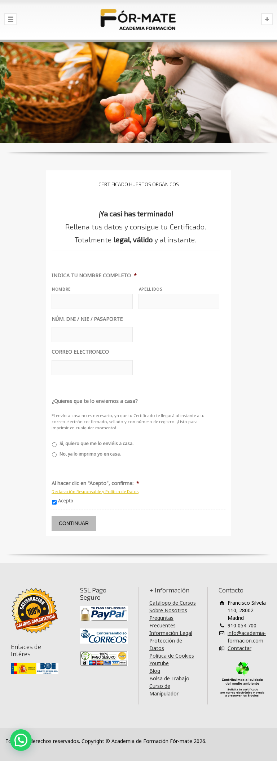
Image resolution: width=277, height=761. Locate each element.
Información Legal (170, 633)
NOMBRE (61, 289)
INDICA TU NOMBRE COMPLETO (94, 275)
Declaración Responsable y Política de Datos (95, 491)
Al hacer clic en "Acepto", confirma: (95, 483)
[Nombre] (92, 301)
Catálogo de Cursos (172, 602)
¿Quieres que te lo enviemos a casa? (95, 401)
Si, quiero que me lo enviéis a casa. (96, 443)
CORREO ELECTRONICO (80, 352)
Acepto (65, 501)
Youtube (159, 663)
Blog (154, 670)
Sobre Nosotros (168, 610)
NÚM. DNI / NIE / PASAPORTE (87, 319)
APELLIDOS (150, 289)
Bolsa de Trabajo (169, 678)
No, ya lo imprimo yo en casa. (90, 454)
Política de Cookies (171, 655)
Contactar (239, 648)
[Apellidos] (179, 301)
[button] (21, 740)
